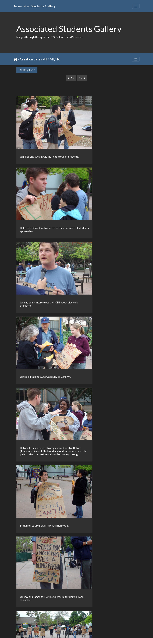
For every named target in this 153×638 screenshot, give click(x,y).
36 (82, 617)
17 (82, 78)
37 (89, 617)
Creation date (30, 59)
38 (97, 617)
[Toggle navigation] (136, 6)
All (45, 59)
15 (71, 78)
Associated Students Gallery (35, 6)
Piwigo (84, 630)
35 (75, 617)
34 (67, 617)
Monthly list (26, 69)
